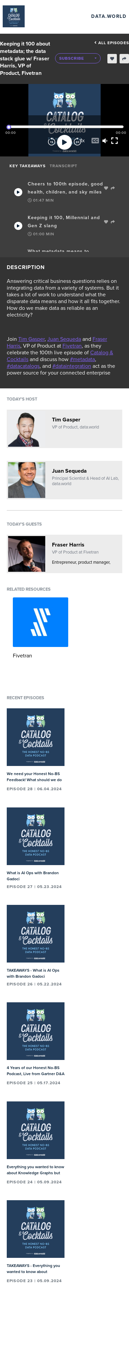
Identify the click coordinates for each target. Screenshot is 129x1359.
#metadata (82, 359)
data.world (108, 16)
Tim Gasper (31, 339)
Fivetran (72, 346)
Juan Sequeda (64, 339)
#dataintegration (71, 366)
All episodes (111, 42)
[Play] (64, 142)
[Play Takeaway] (18, 192)
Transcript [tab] (63, 166)
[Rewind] (52, 142)
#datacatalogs (23, 366)
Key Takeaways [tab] (27, 166)
